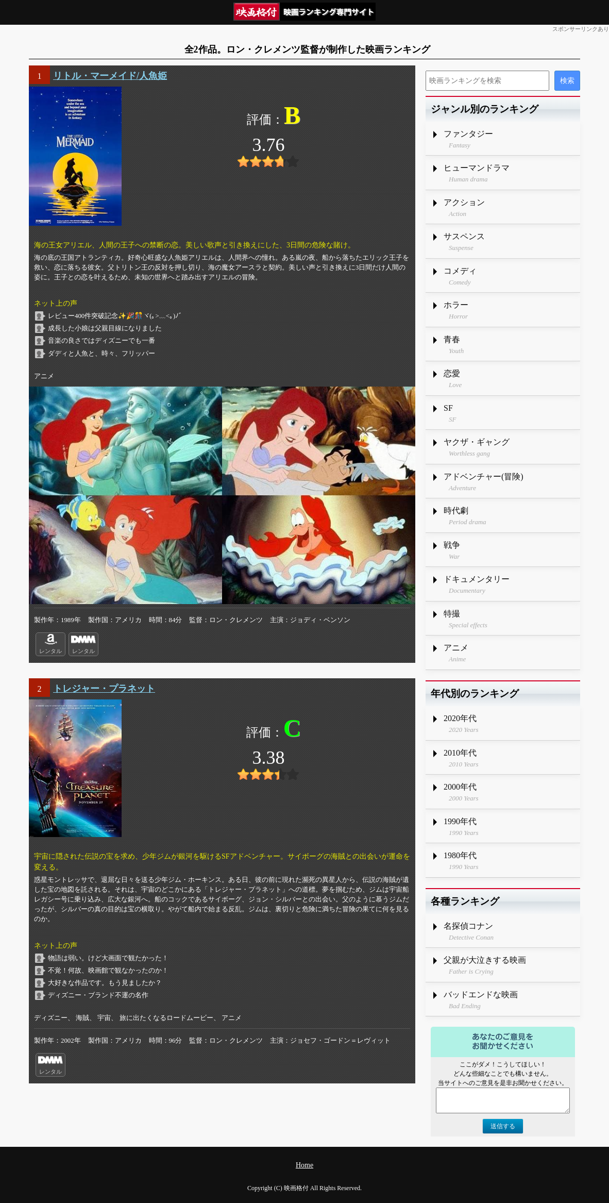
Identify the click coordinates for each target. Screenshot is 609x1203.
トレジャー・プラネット (104, 688)
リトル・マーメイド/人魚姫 (110, 76)
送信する (502, 1126)
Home (304, 1165)
